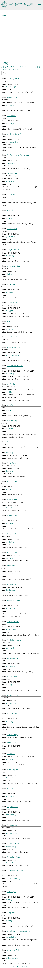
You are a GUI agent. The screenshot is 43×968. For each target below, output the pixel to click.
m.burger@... (10, 753)
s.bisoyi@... (10, 531)
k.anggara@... (11, 268)
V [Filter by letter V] (5, 27)
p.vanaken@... (11, 139)
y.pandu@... (10, 120)
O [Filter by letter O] (30, 24)
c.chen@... (10, 857)
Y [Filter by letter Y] (13, 27)
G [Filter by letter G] (15, 24)
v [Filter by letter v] (7, 27)
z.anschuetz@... (12, 286)
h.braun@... (10, 679)
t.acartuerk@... (11, 62)
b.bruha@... (10, 735)
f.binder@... (10, 515)
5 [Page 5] (24, 923)
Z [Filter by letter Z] (15, 27)
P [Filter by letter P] (33, 24)
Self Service (21, 945)
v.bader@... (10, 368)
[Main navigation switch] (39, 5)
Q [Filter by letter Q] (35, 24)
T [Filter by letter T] (1, 27)
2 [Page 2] (19, 923)
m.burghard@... (11, 772)
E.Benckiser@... (11, 481)
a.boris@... (10, 642)
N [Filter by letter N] (28, 24)
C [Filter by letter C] (5, 24)
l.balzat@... (10, 410)
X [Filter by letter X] (11, 27)
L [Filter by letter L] (23, 24)
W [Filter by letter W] (9, 27)
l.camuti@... (10, 820)
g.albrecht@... (11, 194)
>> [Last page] (28, 923)
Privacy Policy (28, 959)
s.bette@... (10, 499)
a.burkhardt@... (11, 790)
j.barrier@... (10, 428)
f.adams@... (10, 81)
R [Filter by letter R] (37, 24)
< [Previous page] (15, 923)
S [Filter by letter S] (39, 24)
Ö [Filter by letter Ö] (32, 24)
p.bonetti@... (10, 605)
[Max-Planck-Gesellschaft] (12, 953)
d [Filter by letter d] (9, 24)
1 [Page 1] (17, 923)
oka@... (9, 231)
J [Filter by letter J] (20, 24)
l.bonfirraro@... (11, 624)
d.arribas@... (10, 331)
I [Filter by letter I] (18, 24)
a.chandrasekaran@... (14, 836)
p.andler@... (10, 250)
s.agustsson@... (12, 99)
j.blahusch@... (11, 547)
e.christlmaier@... (12, 915)
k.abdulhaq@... (11, 44)
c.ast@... (9, 349)
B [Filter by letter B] (3, 24)
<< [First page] (13, 923)
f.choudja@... (11, 894)
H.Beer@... (10, 465)
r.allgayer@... (10, 213)
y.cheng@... (10, 878)
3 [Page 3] (21, 923)
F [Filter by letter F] (13, 24)
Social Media (8, 941)
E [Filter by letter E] (11, 24)
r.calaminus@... (11, 804)
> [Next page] (26, 923)
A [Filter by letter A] (1, 24)
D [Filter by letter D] (7, 24)
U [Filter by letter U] (3, 27)
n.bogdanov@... (11, 566)
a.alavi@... (10, 175)
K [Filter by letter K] (22, 24)
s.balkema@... (11, 386)
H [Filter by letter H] (17, 24)
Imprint (12, 959)
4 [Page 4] (22, 923)
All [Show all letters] (18, 27)
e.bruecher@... (11, 717)
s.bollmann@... (11, 587)
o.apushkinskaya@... (13, 312)
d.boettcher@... (11, 660)
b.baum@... (10, 447)
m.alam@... (10, 157)
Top (38, 939)
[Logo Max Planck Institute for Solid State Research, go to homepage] (17, 4)
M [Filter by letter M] (26, 24)
